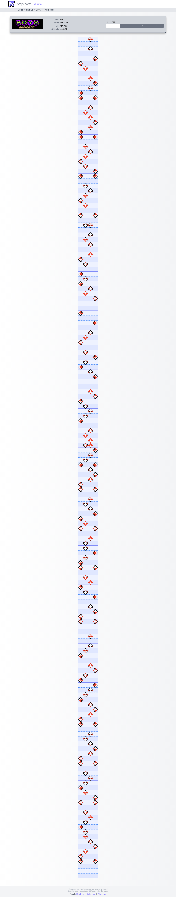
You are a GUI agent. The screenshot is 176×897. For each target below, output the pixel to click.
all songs (38, 4)
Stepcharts (24, 4)
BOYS (38, 9)
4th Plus (29, 9)
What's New (102, 894)
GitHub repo (91, 894)
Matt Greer (80, 894)
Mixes (20, 9)
